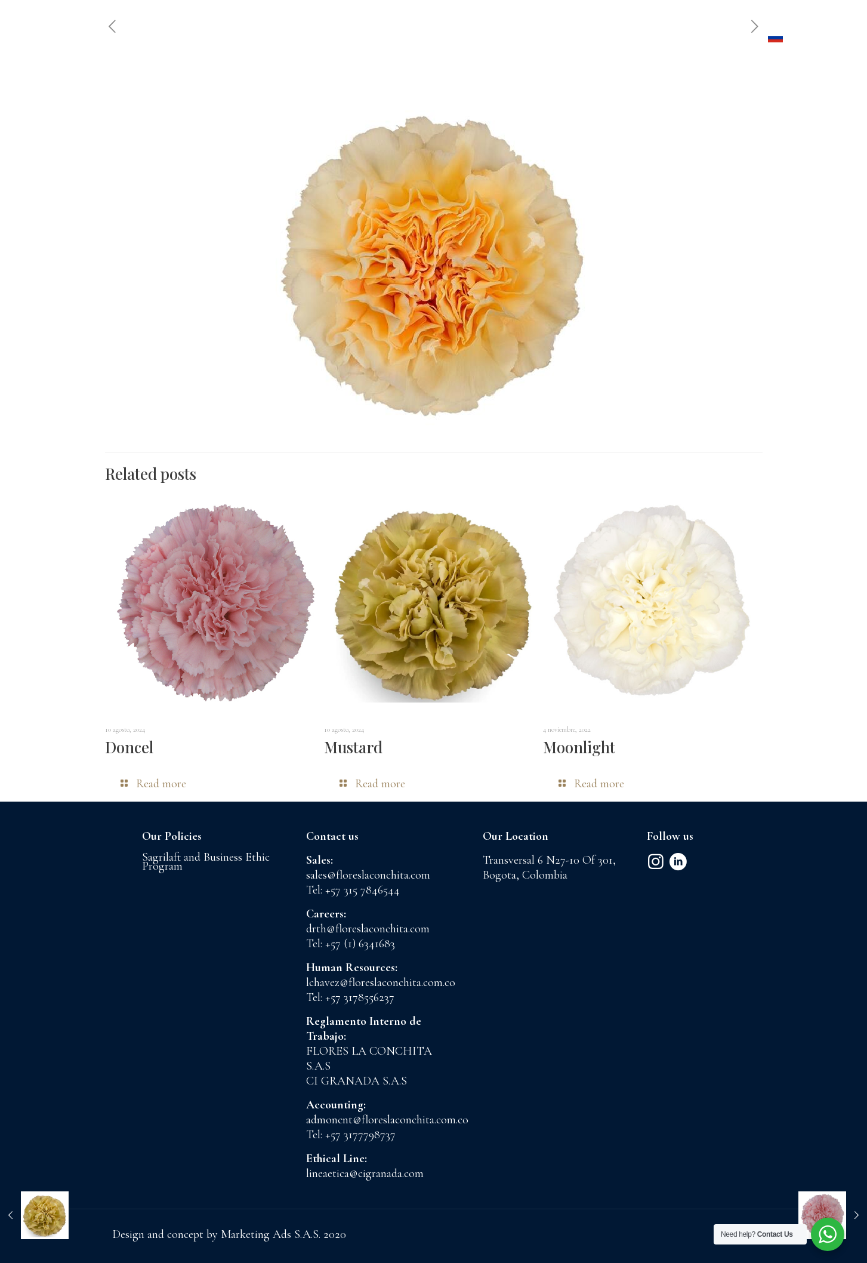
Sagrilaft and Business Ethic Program (206, 861)
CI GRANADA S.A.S (356, 1081)
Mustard (353, 747)
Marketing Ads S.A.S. (272, 1234)
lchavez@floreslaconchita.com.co (380, 982)
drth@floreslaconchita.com (368, 929)
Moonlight (579, 747)
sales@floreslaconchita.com (368, 875)
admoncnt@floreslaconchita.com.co (387, 1120)
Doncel (129, 747)
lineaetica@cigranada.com (365, 1173)
